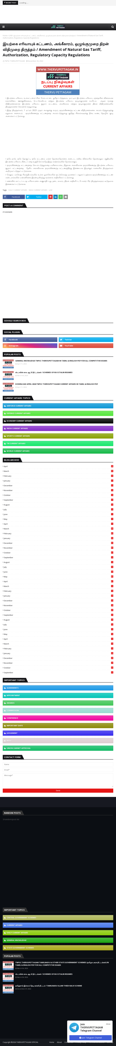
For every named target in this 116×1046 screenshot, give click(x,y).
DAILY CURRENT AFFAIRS (17, 190)
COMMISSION (13, 710)
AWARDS (10, 703)
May (58, 519)
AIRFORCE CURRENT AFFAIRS (19, 406)
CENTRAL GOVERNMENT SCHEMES (21, 917)
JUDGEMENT (12, 733)
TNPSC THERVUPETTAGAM (15, 61)
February (58, 476)
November (58, 490)
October (58, 495)
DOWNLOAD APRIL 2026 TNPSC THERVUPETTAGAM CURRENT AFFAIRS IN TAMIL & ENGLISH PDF (56, 384)
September (58, 500)
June (58, 514)
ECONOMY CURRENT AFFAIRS (19, 421)
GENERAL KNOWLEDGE (16, 940)
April (58, 466)
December (58, 485)
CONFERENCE (12, 718)
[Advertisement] (58, 14)
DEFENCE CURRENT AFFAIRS (19, 413)
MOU (9, 740)
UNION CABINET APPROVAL (19, 748)
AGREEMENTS (13, 688)
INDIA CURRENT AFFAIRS (38, 190)
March (58, 471)
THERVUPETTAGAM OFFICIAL (27, 1042)
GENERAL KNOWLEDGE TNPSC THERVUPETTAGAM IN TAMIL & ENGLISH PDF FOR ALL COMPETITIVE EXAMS (61, 360)
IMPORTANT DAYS (15, 725)
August (58, 504)
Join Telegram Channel (90, 1037)
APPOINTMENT (13, 695)
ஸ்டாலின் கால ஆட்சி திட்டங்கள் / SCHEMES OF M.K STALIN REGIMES (43, 372)
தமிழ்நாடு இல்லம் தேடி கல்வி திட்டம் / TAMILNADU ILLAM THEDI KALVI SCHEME (48, 985)
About (59, 1042)
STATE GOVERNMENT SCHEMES (20, 948)
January (58, 481)
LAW (10, 35)
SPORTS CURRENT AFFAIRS (18, 436)
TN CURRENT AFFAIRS (16, 443)
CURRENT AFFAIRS (14, 925)
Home (5, 35)
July (58, 509)
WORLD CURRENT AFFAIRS (18, 451)
